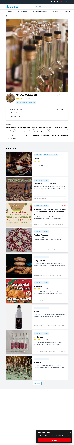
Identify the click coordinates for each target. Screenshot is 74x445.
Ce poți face (67, 11)
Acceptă (54, 440)
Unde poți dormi (22, 11)
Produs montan (38, 154)
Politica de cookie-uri (65, 435)
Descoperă (10, 11)
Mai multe (37, 383)
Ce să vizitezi (55, 11)
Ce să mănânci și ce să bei (39, 11)
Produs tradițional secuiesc (20, 16)
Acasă (9, 16)
